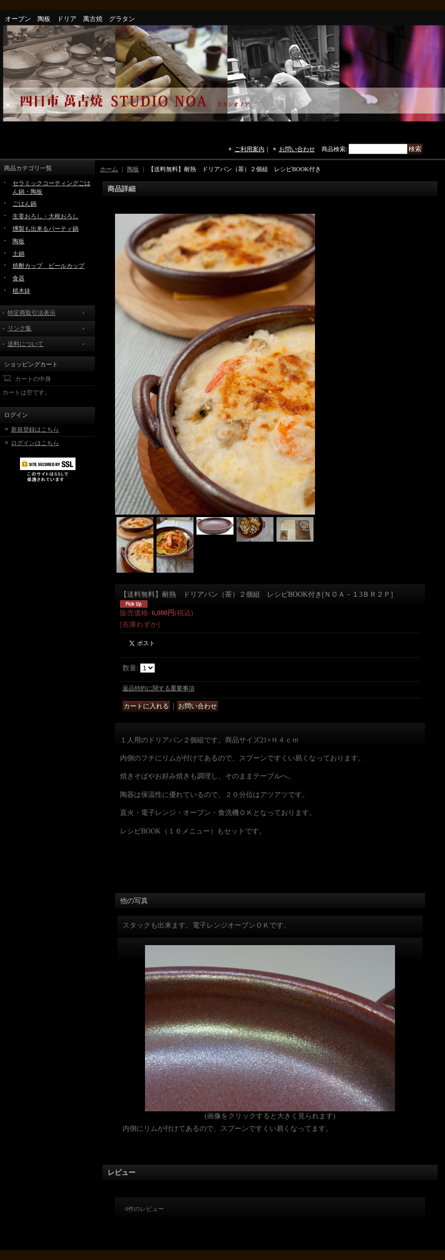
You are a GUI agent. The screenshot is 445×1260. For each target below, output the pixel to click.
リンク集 (20, 328)
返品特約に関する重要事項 (158, 688)
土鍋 (18, 253)
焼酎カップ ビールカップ (48, 265)
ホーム (109, 169)
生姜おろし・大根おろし (45, 216)
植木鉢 (21, 290)
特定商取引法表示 (32, 312)
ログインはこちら (35, 443)
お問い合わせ (297, 149)
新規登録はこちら (35, 429)
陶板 (18, 241)
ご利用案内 (249, 149)
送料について (26, 343)
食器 (18, 278)
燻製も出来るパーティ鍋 (45, 228)
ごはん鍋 (24, 203)
